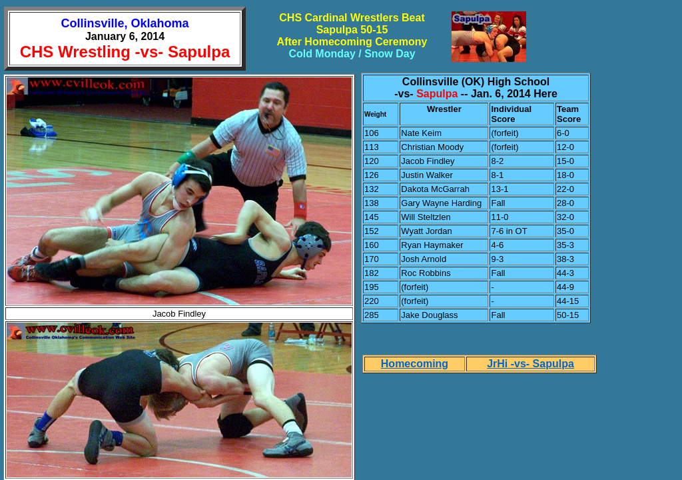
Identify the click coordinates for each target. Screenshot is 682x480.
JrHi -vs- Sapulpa (530, 363)
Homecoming (414, 363)
